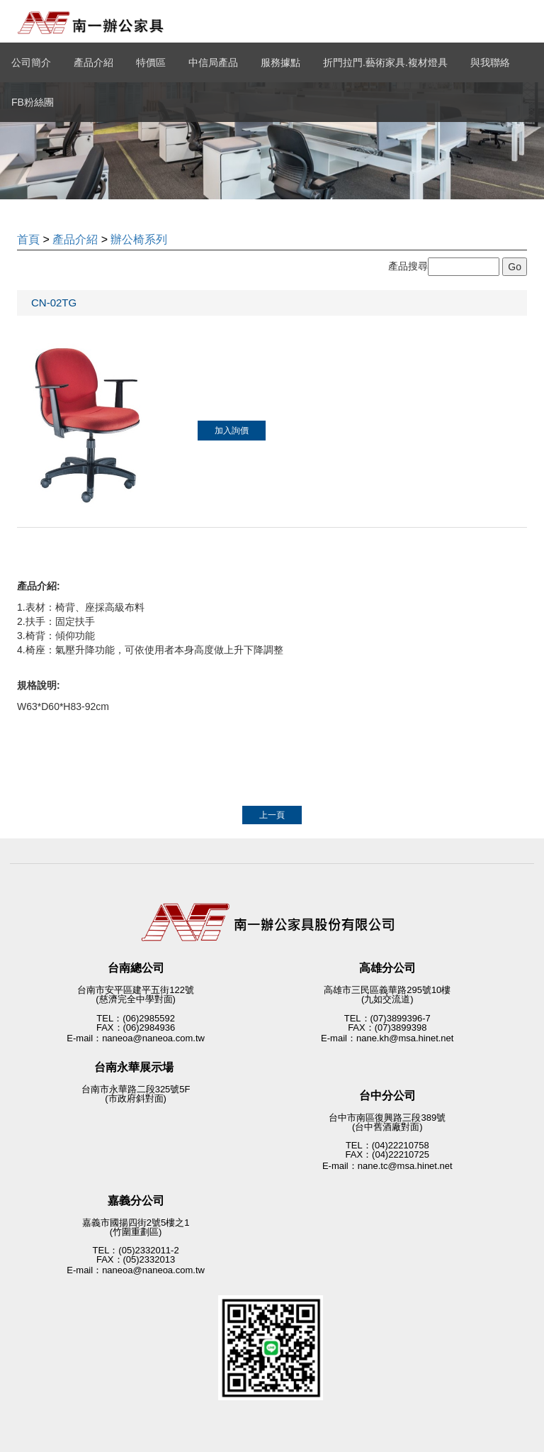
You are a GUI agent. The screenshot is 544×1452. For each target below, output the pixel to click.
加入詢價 (232, 431)
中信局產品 (213, 62)
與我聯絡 (490, 62)
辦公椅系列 (138, 239)
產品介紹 (93, 62)
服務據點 (280, 62)
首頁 (28, 239)
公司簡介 (31, 62)
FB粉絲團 (32, 102)
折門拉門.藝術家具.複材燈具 (385, 62)
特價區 (151, 62)
